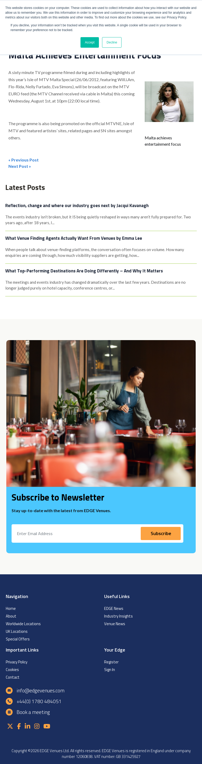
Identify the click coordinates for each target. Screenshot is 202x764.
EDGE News (113, 608)
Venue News (114, 624)
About (11, 616)
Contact (12, 677)
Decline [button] (112, 42)
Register (111, 662)
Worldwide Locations (23, 624)
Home (11, 608)
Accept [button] (90, 42)
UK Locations (17, 631)
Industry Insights (118, 616)
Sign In (109, 670)
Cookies (12, 670)
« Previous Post (23, 159)
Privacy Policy (16, 662)
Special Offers (18, 639)
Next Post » (19, 166)
